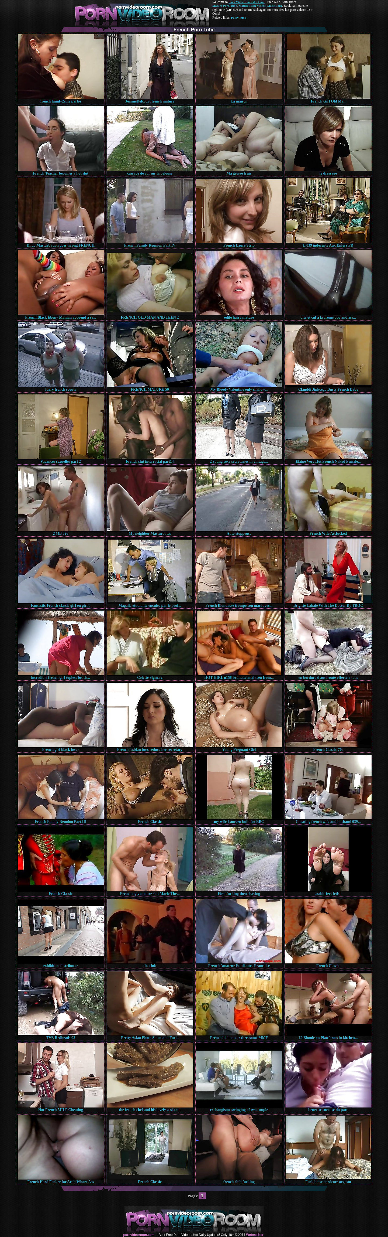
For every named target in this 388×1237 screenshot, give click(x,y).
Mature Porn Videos (252, 5)
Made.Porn (274, 5)
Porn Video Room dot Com (246, 2)
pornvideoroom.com (138, 1235)
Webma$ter (254, 1235)
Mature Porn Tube (224, 5)
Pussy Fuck (238, 17)
